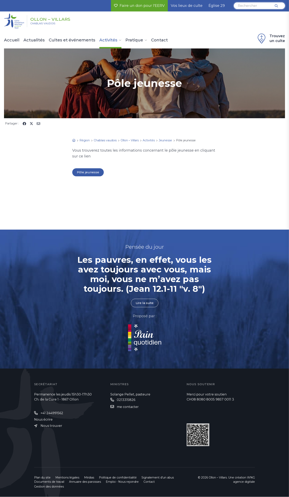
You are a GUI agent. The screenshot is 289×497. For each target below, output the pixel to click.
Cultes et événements (72, 40)
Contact (159, 40)
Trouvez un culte (270, 39)
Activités (108, 40)
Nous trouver (51, 426)
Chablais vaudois (47, 24)
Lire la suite (144, 303)
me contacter (128, 407)
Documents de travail (49, 482)
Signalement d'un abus (157, 478)
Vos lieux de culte (187, 5)
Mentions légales (67, 478)
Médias (89, 478)
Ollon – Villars (56, 18)
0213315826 (126, 400)
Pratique (134, 40)
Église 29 (217, 5)
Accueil (11, 40)
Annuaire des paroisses (85, 482)
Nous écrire (43, 420)
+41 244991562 (52, 413)
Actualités (34, 40)
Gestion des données (49, 487)
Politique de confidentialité (118, 478)
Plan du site (42, 478)
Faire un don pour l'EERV (139, 5)
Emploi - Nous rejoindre (122, 482)
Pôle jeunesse (88, 172)
